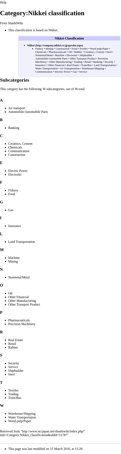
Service (83, 71)
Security (108, 61)
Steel (109, 51)
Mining (49, 48)
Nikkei (31, 45)
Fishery (39, 48)
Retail (87, 61)
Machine (59, 55)
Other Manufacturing (60, 61)
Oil (70, 51)
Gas (75, 71)
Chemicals (41, 51)
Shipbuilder (86, 55)
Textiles (83, 48)
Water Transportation (46, 68)
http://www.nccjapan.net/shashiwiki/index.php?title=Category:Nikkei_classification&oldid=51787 (42, 433)
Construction (62, 48)
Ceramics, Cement (94, 51)
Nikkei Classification (69, 38)
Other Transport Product (83, 58)
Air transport (16, 108)
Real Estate (73, 65)
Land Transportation (105, 65)
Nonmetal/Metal (44, 55)
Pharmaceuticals (57, 51)
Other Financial (56, 65)
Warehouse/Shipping (93, 68)
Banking (97, 61)
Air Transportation (70, 68)
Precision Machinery (21, 324)
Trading (78, 61)
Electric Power (63, 71)
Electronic (72, 55)
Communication (44, 71)
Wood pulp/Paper (99, 48)
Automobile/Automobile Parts (51, 58)
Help (3, 2)
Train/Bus (86, 65)
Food (74, 48)
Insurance (40, 65)
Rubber (78, 51)
